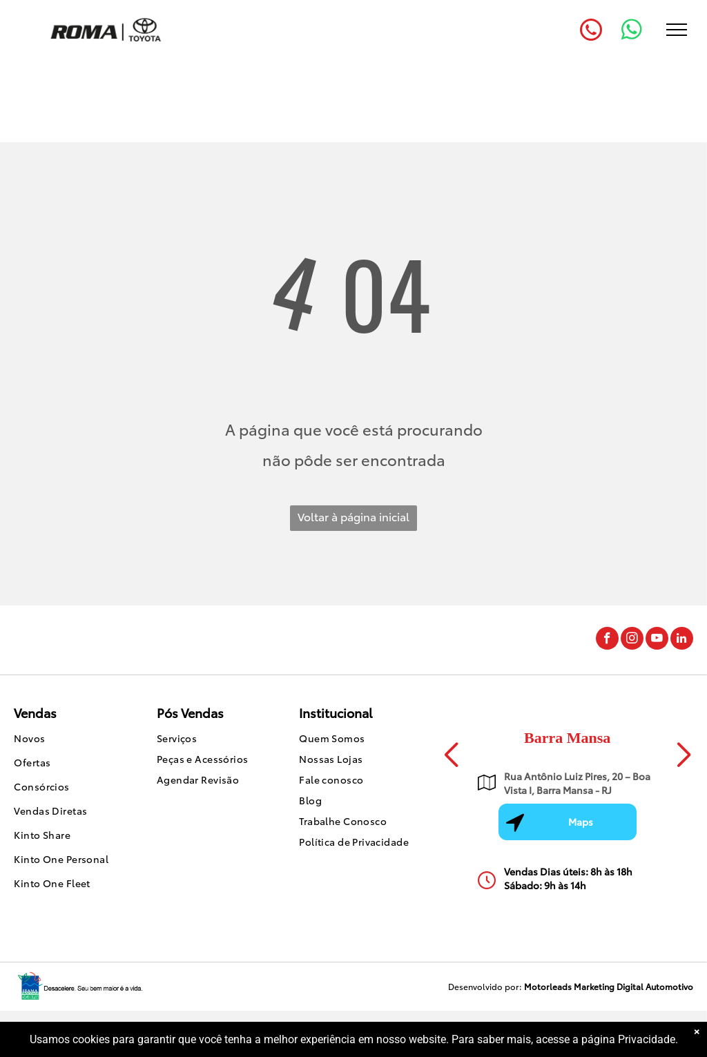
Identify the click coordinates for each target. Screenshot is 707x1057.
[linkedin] (681, 640)
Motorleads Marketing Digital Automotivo (608, 986)
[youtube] (657, 640)
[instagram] (632, 640)
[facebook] (607, 640)
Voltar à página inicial (353, 516)
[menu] (677, 30)
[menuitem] (71, 740)
